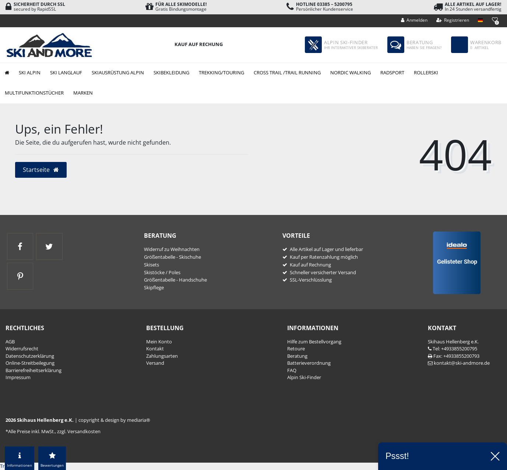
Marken (83, 92)
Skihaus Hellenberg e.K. (453, 341)
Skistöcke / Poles (162, 272)
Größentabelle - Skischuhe (172, 257)
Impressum (18, 377)
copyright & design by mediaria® (114, 420)
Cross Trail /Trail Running (287, 72)
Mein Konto (159, 341)
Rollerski (426, 72)
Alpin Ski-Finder (304, 377)
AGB (10, 341)
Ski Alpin (30, 72)
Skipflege (154, 287)
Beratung (297, 356)
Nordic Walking (350, 72)
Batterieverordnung (309, 363)
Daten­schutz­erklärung (30, 356)
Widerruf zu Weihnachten (172, 249)
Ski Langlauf (66, 72)
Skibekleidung (171, 72)
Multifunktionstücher (34, 92)
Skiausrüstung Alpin (118, 72)
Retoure (296, 348)
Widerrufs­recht (22, 348)
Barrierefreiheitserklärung (33, 370)
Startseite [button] (41, 170)
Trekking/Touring (221, 72)
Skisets (151, 264)
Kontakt (155, 348)
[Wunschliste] (494, 19)
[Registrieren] (453, 20)
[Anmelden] (414, 20)
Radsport (392, 72)
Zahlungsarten (162, 356)
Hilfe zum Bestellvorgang (314, 341)
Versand (155, 363)
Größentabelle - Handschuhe (175, 279)
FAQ (291, 370)
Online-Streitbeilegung (30, 363)
